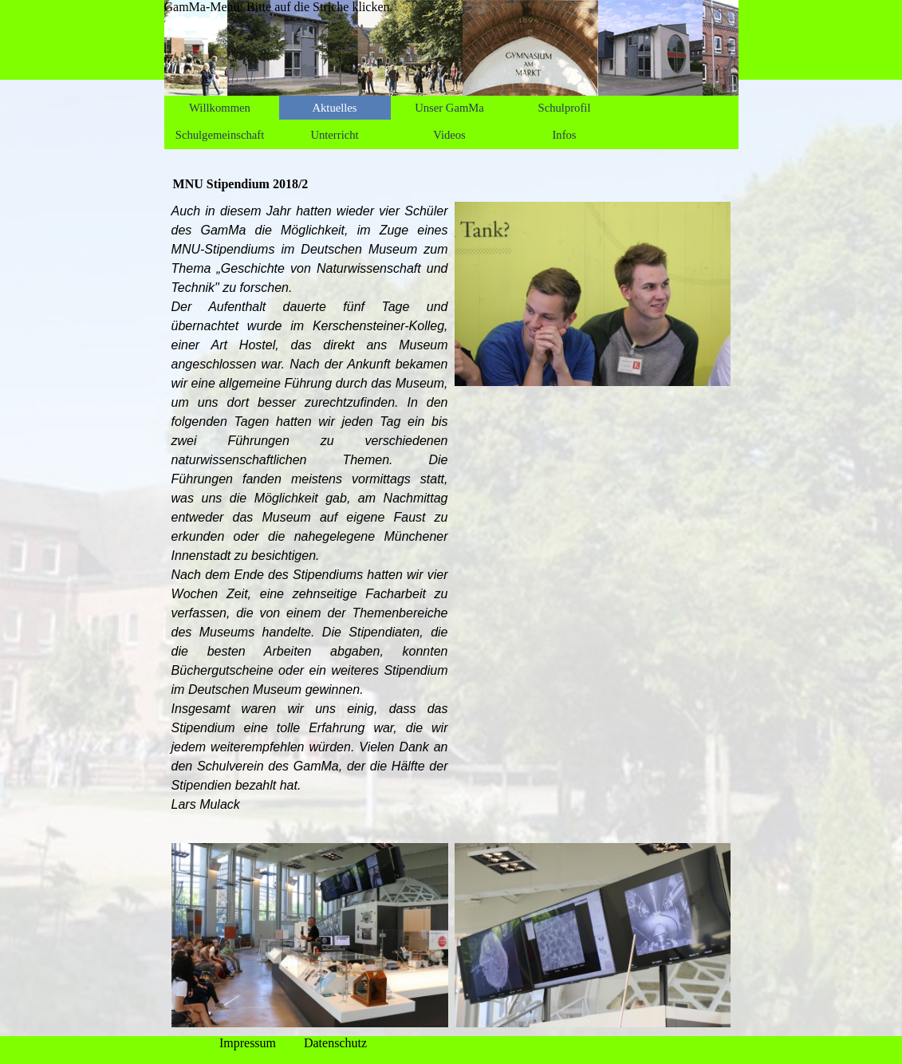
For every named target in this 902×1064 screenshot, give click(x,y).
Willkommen (219, 107)
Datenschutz (335, 1043)
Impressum (247, 1043)
